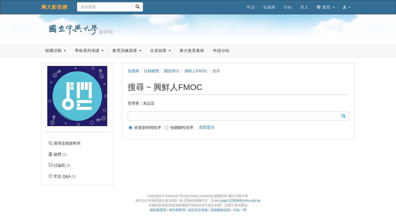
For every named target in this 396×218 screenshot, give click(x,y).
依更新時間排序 (145, 127)
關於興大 (172, 71)
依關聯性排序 (179, 127)
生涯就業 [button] (160, 50)
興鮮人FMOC (196, 71)
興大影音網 (54, 7)
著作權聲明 (177, 210)
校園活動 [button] (55, 50)
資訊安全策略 (198, 210)
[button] (347, 7)
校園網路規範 (220, 210)
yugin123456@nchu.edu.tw (240, 201)
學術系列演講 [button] (89, 50)
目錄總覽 (151, 71)
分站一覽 (239, 210)
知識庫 (133, 71)
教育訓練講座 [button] (126, 50)
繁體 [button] (326, 7)
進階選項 (206, 127)
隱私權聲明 (158, 210)
